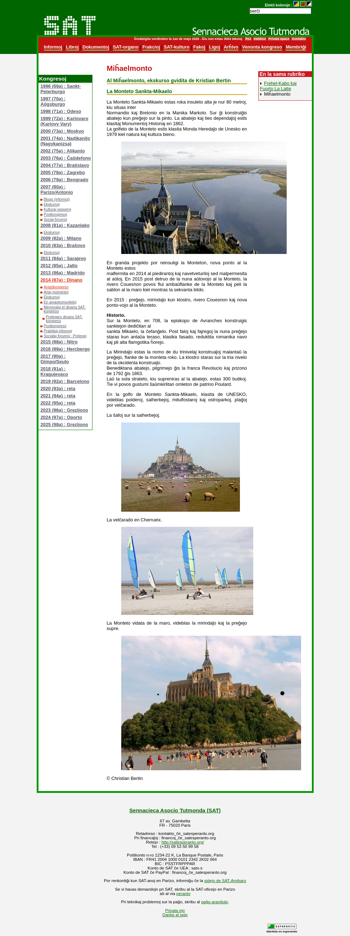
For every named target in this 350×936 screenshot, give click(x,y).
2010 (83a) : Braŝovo (63, 245)
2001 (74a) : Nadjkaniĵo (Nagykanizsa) (65, 141)
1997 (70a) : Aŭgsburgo (53, 101)
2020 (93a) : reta (58, 388)
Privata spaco (278, 39)
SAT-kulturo (177, 47)
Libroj (72, 47)
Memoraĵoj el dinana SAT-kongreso (65, 309)
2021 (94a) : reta (58, 395)
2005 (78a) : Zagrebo (63, 172)
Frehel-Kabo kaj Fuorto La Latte (278, 86)
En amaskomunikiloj (60, 302)
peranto (183, 893)
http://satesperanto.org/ (183, 842)
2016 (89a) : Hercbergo (65, 349)
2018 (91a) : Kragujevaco (54, 371)
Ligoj (214, 47)
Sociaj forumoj (55, 220)
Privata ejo (175, 910)
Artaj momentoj (56, 292)
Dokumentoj (95, 47)
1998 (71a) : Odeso (61, 111)
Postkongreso (55, 326)
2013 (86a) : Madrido (63, 272)
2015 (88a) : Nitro (59, 341)
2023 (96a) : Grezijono (64, 410)
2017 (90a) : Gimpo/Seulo (55, 358)
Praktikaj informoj (58, 331)
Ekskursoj (52, 204)
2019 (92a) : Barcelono (65, 381)
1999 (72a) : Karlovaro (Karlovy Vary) (64, 121)
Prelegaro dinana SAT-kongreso (64, 319)
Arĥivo (231, 47)
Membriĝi (296, 47)
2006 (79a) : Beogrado (64, 179)
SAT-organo (126, 47)
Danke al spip (175, 915)
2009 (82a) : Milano (61, 238)
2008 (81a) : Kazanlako (65, 225)
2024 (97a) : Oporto (61, 417)
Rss (248, 39)
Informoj (53, 47)
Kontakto (299, 39)
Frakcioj (151, 47)
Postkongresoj (55, 214)
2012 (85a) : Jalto (59, 265)
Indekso (260, 39)
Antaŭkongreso (56, 287)
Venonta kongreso (262, 47)
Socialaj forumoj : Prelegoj (65, 336)
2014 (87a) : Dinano (62, 280)
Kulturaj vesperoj (57, 209)
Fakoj (199, 47)
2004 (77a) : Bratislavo (65, 165)
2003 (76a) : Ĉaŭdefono (66, 158)
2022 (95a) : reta (58, 403)
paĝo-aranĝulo (214, 902)
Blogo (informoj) (57, 199)
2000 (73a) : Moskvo (62, 131)
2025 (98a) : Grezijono (64, 424)
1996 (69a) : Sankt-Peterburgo (61, 88)
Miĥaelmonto (277, 94)
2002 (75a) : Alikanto (63, 151)
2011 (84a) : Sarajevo (63, 258)
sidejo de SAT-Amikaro (225, 880)
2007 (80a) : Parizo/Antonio (57, 189)
